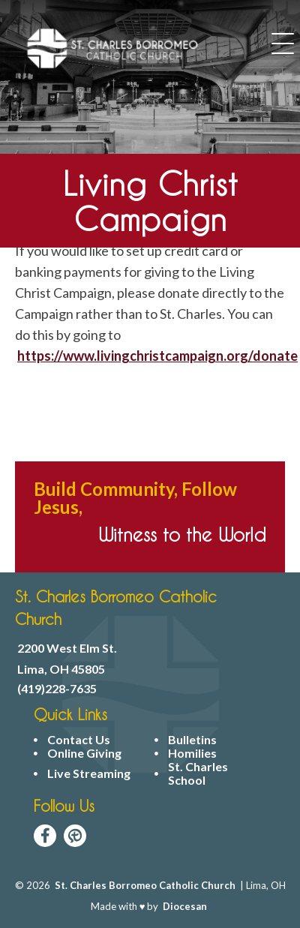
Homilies (192, 753)
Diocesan (185, 906)
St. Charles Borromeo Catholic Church (145, 885)
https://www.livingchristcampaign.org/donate (157, 355)
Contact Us (78, 739)
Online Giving (84, 753)
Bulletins (192, 739)
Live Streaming (88, 773)
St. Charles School (198, 773)
